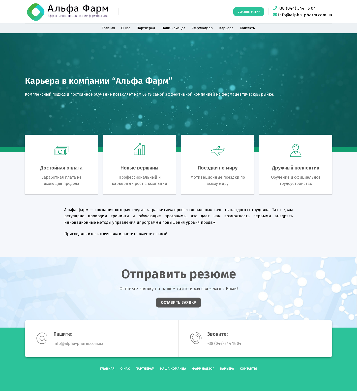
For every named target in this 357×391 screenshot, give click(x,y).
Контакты (247, 28)
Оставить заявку (249, 11)
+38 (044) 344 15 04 (297, 8)
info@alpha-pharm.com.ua (305, 15)
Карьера (226, 28)
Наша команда (173, 28)
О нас (125, 28)
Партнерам (146, 28)
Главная (108, 28)
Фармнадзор (202, 28)
